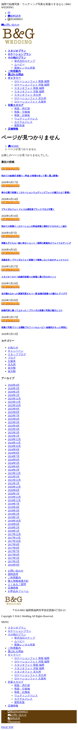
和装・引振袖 (22, 111)
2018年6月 (14, 524)
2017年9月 (14, 544)
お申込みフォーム (18, 591)
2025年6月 (14, 419)
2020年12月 (14, 486)
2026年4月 (14, 385)
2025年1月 (14, 436)
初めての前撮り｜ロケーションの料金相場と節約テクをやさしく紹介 (34, 226)
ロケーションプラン (19, 631)
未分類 (12, 368)
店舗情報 (13, 587)
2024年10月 (14, 446)
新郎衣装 (19, 125)
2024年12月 (14, 439)
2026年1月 (14, 395)
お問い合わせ (10, 24)
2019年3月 (14, 510)
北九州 (12, 364)
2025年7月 (14, 415)
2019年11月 (14, 500)
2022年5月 (14, 476)
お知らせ (13, 347)
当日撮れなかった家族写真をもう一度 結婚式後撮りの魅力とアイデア (34, 293)
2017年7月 (14, 551)
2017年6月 (14, 554)
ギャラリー (14, 654)
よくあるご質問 (17, 584)
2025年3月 (14, 429)
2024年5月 (14, 463)
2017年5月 (14, 558)
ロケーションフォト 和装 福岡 (31, 81)
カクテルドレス (23, 122)
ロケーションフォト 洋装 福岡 (31, 84)
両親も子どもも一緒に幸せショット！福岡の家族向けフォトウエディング (36, 243)
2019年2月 (14, 514)
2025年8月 (14, 412)
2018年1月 (14, 531)
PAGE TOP (7, 727)
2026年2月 (14, 391)
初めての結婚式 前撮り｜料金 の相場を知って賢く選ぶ (30, 175)
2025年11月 (14, 402)
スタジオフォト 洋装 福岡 (29, 91)
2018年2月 (14, 527)
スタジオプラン (17, 627)
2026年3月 (14, 388)
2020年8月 (14, 490)
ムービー (19, 64)
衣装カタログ (15, 682)
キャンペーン (15, 351)
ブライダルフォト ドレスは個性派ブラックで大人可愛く (28, 209)
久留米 (12, 361)
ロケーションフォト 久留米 (30, 101)
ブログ (12, 357)
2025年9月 (14, 408)
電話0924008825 (18, 711)
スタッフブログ (17, 354)
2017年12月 (14, 534)
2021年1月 (14, 483)
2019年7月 (14, 503)
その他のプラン (17, 634)
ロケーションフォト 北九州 (30, 98)
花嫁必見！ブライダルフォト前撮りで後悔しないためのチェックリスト (35, 260)
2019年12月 (14, 497)
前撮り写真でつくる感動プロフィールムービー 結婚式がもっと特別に (34, 327)
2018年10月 (14, 520)
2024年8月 (14, 453)
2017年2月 (14, 561)
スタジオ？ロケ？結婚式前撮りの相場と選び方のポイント (28, 277)
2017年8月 (14, 547)
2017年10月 (14, 541)
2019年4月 (14, 507)
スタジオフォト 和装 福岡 (29, 88)
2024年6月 (14, 459)
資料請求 (14, 16)
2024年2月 (14, 469)
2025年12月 (14, 398)
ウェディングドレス (26, 118)
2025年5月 (14, 422)
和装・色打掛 (22, 108)
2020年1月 (14, 493)
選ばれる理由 (15, 651)
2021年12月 (14, 480)
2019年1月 (14, 517)
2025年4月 (14, 425)
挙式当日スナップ (24, 61)
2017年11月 (14, 537)
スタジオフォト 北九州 (27, 95)
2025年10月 (14, 405)
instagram (14, 721)
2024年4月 (14, 466)
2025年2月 (14, 432)
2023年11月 (14, 473)
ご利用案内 (14, 577)
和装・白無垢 (22, 115)
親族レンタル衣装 (24, 67)
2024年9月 (14, 449)
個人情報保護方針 (18, 581)
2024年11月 (14, 442)
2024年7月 (14, 456)
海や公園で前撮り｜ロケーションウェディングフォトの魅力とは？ (35, 192)
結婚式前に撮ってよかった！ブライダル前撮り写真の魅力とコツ (32, 310)
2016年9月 (14, 564)
